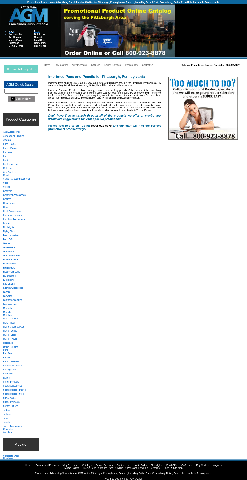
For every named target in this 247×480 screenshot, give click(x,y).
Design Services (104, 465)
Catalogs (87, 465)
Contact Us (123, 465)
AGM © (133, 478)
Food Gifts (171, 465)
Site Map (178, 468)
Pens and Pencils (136, 468)
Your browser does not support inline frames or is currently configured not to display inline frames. (211, 30)
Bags (166, 468)
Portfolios (155, 468)
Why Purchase (70, 465)
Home (28, 465)
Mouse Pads (106, 468)
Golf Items (186, 465)
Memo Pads (89, 468)
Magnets (217, 465)
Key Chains (202, 465)
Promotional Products (47, 465)
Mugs (120, 468)
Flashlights (156, 465)
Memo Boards (71, 468)
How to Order (140, 465)
